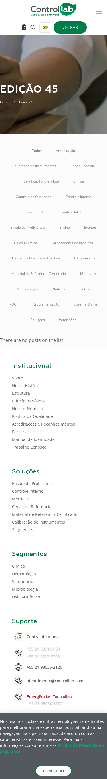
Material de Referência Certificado (38, 273)
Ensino (64, 227)
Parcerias (21, 431)
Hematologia (24, 573)
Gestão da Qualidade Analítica (36, 258)
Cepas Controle (82, 165)
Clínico (18, 566)
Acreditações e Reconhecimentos (43, 424)
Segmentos (22, 529)
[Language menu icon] (45, 27)
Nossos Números (28, 408)
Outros (85, 289)
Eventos (90, 227)
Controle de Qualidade (33, 196)
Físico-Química (25, 242)
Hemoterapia (84, 258)
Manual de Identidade (33, 439)
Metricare (88, 273)
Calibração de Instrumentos (34, 165)
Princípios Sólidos (29, 401)
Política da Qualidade (32, 416)
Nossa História (26, 385)
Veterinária (68, 319)
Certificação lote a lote (41, 181)
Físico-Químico (26, 597)
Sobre (17, 378)
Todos (37, 150)
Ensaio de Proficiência (27, 227)
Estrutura (21, 393)
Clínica (78, 181)
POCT (13, 304)
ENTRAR (70, 27)
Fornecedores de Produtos (72, 242)
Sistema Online (86, 304)
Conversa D (34, 212)
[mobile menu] (99, 11)
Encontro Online (70, 212)
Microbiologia (27, 289)
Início (4, 102)
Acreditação (65, 150)
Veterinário (22, 581)
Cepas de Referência (31, 506)
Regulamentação (46, 304)
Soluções (38, 319)
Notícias (59, 289)
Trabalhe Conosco (29, 447)
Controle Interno (79, 196)
